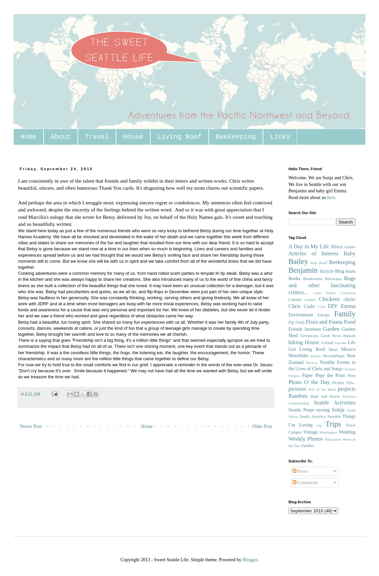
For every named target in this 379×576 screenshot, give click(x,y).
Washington (328, 432)
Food (350, 322)
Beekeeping (236, 137)
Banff (323, 263)
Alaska (350, 247)
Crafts (309, 306)
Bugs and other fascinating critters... (322, 285)
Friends (295, 329)
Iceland (327, 342)
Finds (300, 322)
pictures (297, 389)
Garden (331, 329)
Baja (314, 263)
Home (28, 137)
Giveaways (309, 335)
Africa (337, 246)
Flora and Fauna (324, 322)
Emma (348, 306)
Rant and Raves (325, 396)
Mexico (348, 349)
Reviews (349, 396)
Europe (324, 315)
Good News (331, 335)
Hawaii (349, 335)
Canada (294, 299)
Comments (305, 482)
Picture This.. (344, 382)
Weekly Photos (305, 439)
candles (310, 300)
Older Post (262, 426)
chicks (349, 299)
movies (315, 356)
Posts (300, 471)
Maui (333, 349)
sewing (323, 409)
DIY (333, 306)
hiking (295, 342)
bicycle (326, 271)
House (133, 137)
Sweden (334, 416)
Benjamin (303, 270)
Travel (97, 137)
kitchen (340, 343)
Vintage (310, 432)
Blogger (249, 559)
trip (319, 425)
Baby (350, 253)
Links (280, 137)
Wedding (347, 432)
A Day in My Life (308, 246)
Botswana (333, 278)
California (348, 293)
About (61, 137)
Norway (312, 363)
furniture (313, 329)
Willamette (333, 439)
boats (350, 271)
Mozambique (334, 356)
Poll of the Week (322, 389)
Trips (333, 424)
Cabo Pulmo (324, 293)
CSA (321, 307)
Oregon (294, 376)
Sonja (338, 409)
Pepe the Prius (330, 375)
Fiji (291, 322)
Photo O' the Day (309, 382)
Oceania (349, 369)
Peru (352, 375)
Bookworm (312, 278)
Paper (307, 375)
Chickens (329, 299)
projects (347, 389)
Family (345, 314)
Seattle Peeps (301, 409)
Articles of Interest (313, 253)
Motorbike (298, 355)
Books (294, 278)
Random (298, 396)
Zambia (307, 445)
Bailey (298, 261)
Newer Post (31, 426)
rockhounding (298, 403)
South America (312, 416)
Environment (300, 314)
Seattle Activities (335, 402)
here (331, 197)
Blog (339, 271)
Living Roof (179, 137)
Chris (294, 306)
